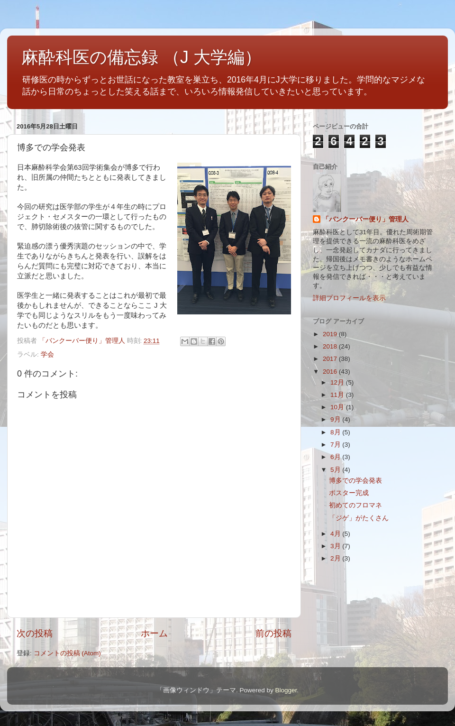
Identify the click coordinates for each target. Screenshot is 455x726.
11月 (338, 394)
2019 (331, 334)
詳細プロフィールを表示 (349, 298)
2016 (331, 371)
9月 (336, 419)
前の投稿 (273, 633)
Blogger (286, 690)
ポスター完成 (349, 492)
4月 (336, 533)
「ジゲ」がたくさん (359, 518)
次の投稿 (35, 633)
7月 (336, 444)
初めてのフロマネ (355, 505)
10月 (338, 407)
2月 (336, 558)
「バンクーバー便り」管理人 (365, 219)
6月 (336, 456)
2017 (331, 358)
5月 (336, 469)
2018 (331, 346)
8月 (336, 432)
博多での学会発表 (355, 480)
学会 (47, 354)
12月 (338, 382)
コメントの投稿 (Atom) (67, 653)
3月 (336, 546)
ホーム (154, 633)
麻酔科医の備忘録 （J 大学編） (141, 57)
